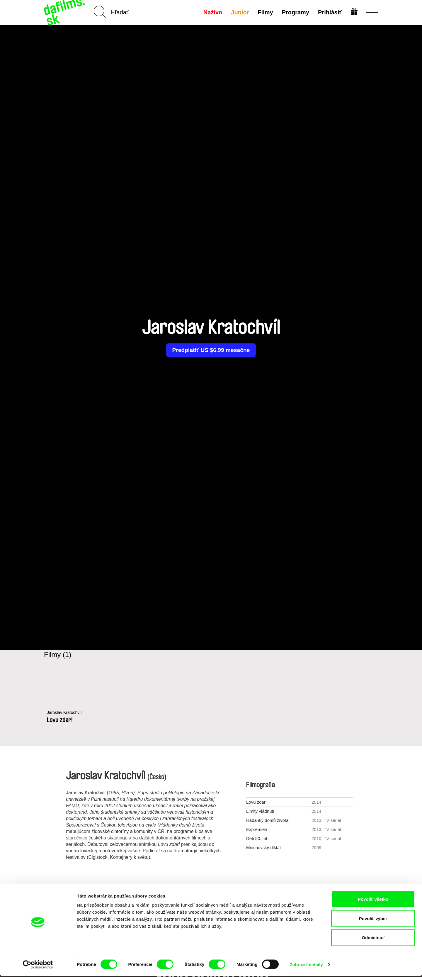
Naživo (212, 12)
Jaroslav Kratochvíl (65, 712)
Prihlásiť (329, 12)
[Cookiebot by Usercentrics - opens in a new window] (38, 965)
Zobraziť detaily (306, 965)
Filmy (265, 12)
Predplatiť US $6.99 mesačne (211, 350)
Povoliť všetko (373, 900)
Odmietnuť (373, 938)
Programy (295, 12)
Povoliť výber (373, 919)
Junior (239, 12)
